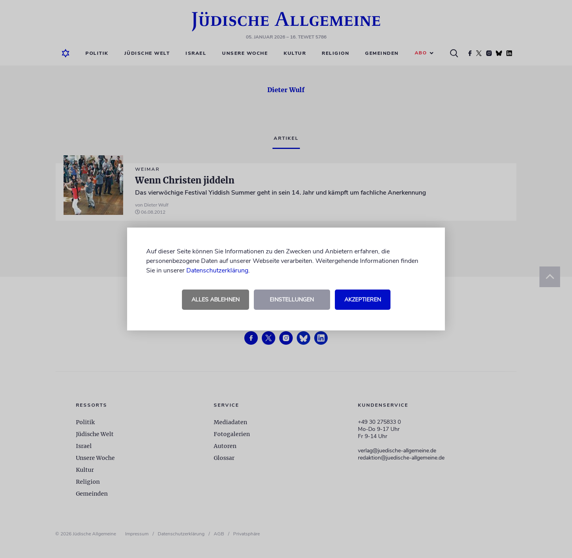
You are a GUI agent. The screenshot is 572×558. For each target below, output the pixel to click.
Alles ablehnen (215, 299)
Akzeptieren (362, 299)
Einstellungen (292, 299)
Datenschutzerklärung (217, 270)
